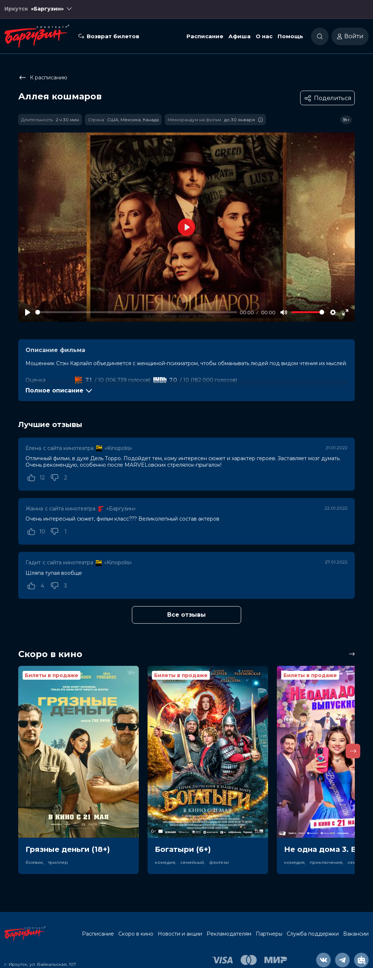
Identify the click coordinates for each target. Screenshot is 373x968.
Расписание (204, 37)
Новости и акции (180, 934)
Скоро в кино (135, 934)
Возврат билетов (113, 37)
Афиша (239, 37)
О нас (264, 37)
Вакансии (356, 934)
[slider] (136, 312)
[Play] (28, 312)
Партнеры (269, 934)
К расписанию (42, 77)
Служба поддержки (313, 934)
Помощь (290, 37)
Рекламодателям (229, 934)
